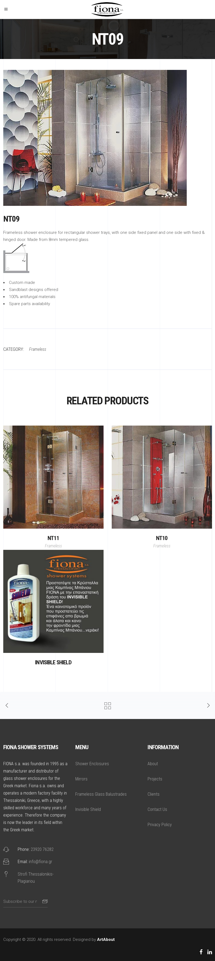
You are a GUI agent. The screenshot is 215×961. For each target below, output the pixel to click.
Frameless (53, 545)
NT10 (162, 538)
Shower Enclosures (92, 763)
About (153, 763)
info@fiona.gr (40, 861)
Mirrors (81, 779)
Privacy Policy (160, 824)
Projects (155, 779)
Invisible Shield (53, 662)
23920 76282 (42, 849)
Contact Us (157, 809)
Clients (154, 794)
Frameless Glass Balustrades (101, 794)
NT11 (53, 538)
